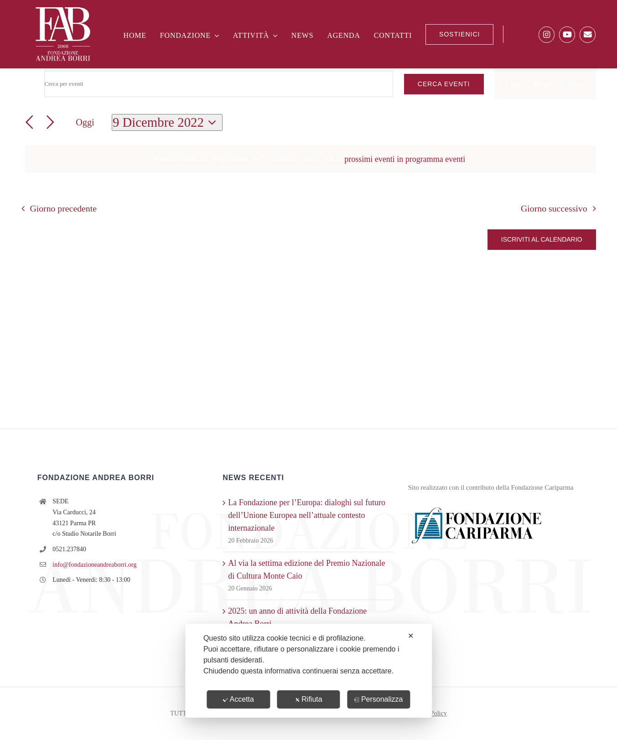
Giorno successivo (554, 208)
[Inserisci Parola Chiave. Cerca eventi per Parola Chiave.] (218, 84)
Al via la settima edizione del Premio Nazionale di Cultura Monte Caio (306, 569)
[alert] (310, 159)
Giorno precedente (63, 208)
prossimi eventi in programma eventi (404, 159)
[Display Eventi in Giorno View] (573, 83)
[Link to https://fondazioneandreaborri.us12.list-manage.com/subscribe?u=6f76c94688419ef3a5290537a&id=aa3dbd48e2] (588, 34)
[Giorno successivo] (50, 122)
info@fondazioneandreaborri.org (94, 564)
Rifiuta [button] (308, 699)
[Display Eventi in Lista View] (514, 83)
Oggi (85, 122)
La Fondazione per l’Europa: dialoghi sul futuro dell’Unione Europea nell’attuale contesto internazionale (306, 515)
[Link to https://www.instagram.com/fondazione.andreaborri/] (547, 34)
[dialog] (308, 671)
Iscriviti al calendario (541, 239)
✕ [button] (411, 636)
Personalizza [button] (378, 699)
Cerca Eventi (444, 84)
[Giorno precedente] (29, 122)
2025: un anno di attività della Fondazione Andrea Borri (297, 617)
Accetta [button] (238, 699)
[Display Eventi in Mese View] (542, 83)
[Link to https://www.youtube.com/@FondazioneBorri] (567, 34)
